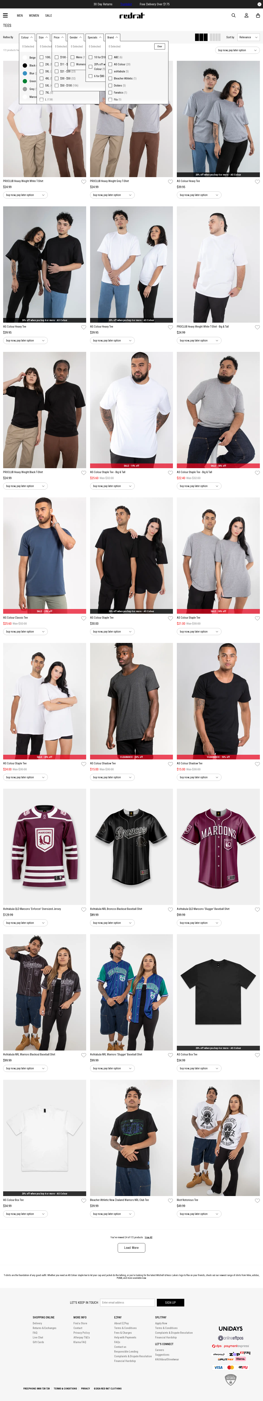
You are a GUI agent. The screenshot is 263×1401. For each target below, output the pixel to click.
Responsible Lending (126, 1351)
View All (148, 1237)
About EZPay (121, 1323)
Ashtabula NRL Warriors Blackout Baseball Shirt (29, 1054)
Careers (159, 1350)
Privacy (85, 1388)
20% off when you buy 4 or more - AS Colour (218, 174)
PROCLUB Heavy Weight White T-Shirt (23, 181)
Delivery (37, 1323)
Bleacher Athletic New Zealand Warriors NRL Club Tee (119, 1200)
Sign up (170, 1303)
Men (20, 15)
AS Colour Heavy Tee (188, 181)
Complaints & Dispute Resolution (133, 1356)
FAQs (117, 1342)
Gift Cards (38, 1342)
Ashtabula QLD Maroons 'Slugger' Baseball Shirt (203, 908)
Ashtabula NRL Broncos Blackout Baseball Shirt (116, 908)
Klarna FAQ (79, 1342)
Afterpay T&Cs (81, 1337)
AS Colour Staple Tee (102, 617)
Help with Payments (125, 1337)
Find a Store (80, 1323)
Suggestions (162, 1354)
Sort (230, 37)
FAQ (35, 1332)
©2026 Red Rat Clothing (108, 1388)
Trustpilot (126, 4)
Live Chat (38, 1337)
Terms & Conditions (125, 1328)
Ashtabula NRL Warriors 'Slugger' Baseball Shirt (116, 1054)
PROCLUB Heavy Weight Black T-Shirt (23, 472)
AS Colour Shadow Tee (103, 763)
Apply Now (161, 1323)
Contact (77, 1328)
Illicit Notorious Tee (187, 1200)
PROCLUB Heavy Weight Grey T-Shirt (109, 181)
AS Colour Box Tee (187, 1054)
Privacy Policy (81, 1332)
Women (34, 15)
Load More (131, 1248)
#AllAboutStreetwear (167, 1359)
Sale (48, 15)
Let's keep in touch (84, 1303)
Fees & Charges (123, 1332)
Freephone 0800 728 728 (36, 1388)
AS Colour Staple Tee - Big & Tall (107, 472)
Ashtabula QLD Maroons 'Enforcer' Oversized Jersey (32, 908)
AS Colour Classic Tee (15, 617)
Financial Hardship (125, 1361)
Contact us (120, 1346)
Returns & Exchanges (44, 1328)
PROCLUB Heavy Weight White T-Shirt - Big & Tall (203, 326)
